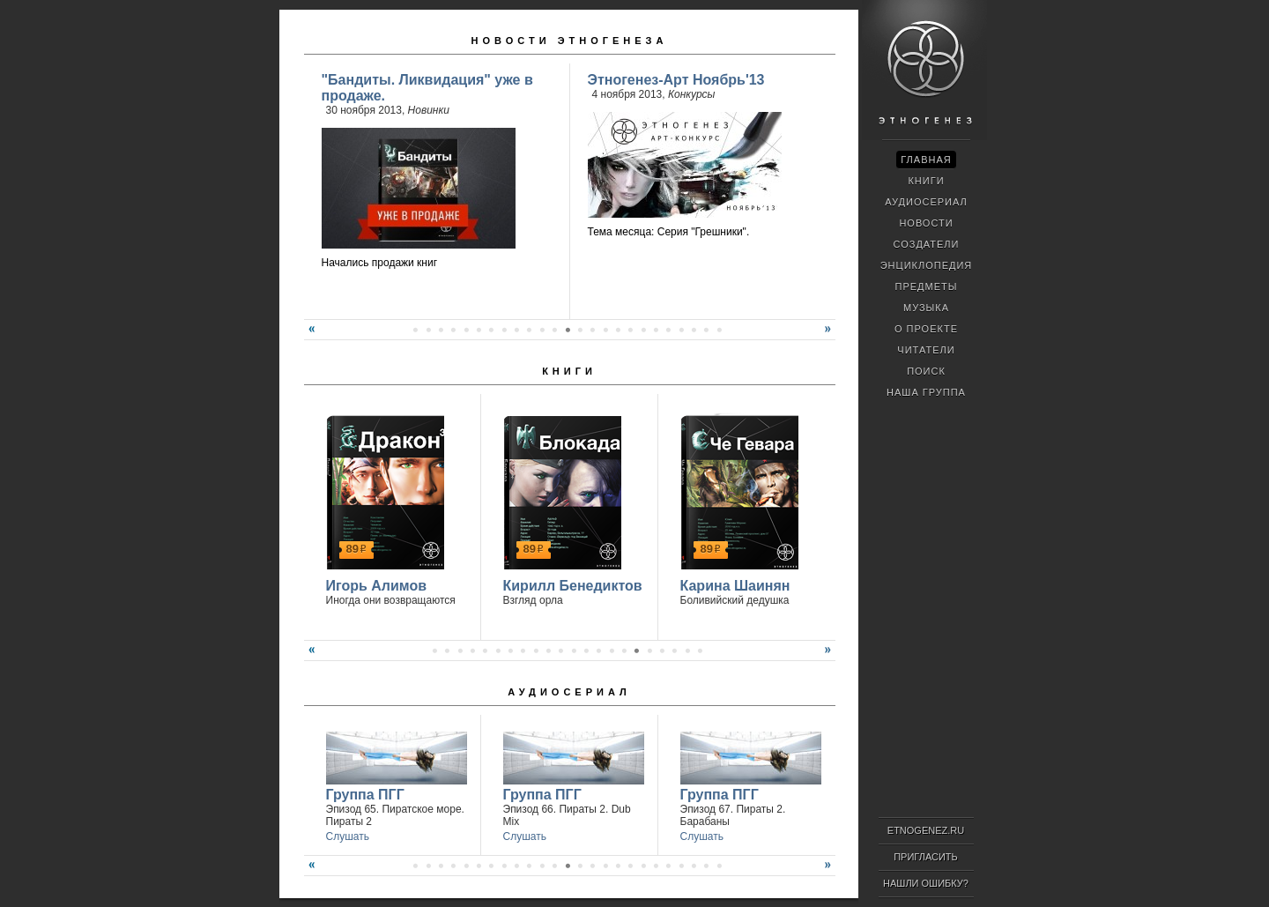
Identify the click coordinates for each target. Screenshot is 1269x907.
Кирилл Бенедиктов (572, 585)
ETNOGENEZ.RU (925, 830)
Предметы (926, 286)
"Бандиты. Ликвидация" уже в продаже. (427, 87)
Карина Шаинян (735, 585)
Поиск (926, 371)
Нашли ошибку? (925, 883)
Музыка (926, 307)
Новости (926, 223)
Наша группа (926, 392)
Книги (569, 371)
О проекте (926, 328)
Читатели (925, 350)
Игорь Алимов (376, 585)
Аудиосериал (569, 692)
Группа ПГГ (365, 794)
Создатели (926, 244)
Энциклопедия (926, 265)
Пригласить (926, 856)
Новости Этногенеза (569, 40)
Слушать (347, 836)
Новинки (428, 110)
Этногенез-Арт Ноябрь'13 (676, 79)
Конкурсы (692, 94)
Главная (926, 159)
